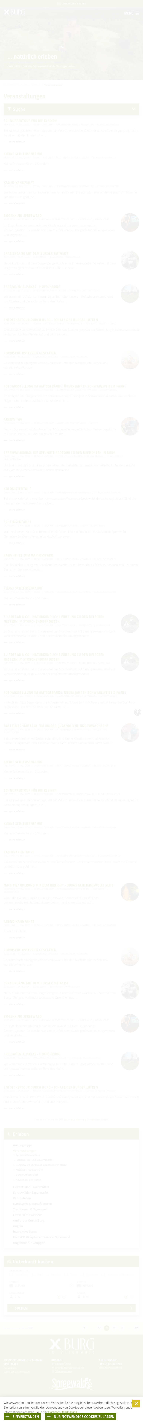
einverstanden (26, 1416)
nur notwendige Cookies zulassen (84, 1416)
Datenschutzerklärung (62, 1412)
